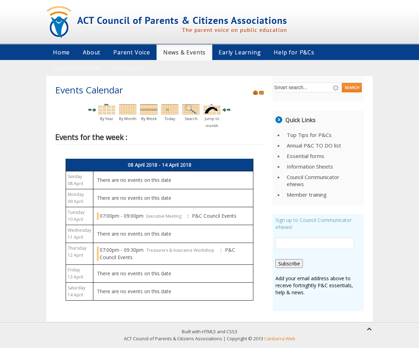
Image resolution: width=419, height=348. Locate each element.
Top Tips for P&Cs (309, 134)
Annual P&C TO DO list (314, 145)
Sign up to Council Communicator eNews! (313, 223)
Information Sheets (310, 166)
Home (61, 52)
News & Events (184, 52)
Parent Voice (131, 52)
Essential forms (305, 155)
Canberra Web (279, 338)
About (91, 52)
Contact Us (130, 68)
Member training (307, 194)
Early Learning (240, 52)
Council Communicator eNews (313, 180)
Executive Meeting (163, 216)
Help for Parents (77, 68)
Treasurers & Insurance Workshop (180, 250)
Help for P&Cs (294, 52)
